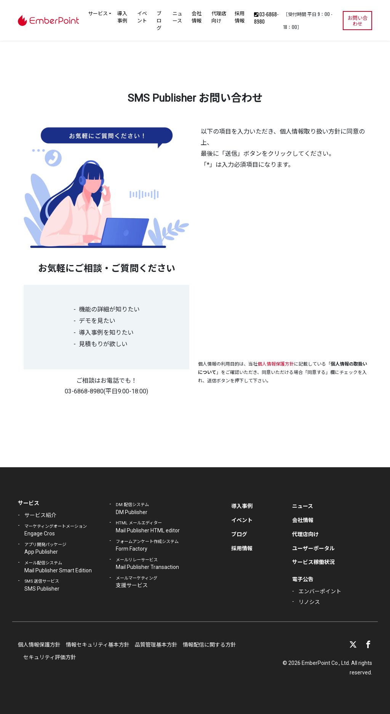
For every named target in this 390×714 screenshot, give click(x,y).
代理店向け (218, 16)
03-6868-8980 (266, 17)
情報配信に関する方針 (209, 645)
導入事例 (122, 16)
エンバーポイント (320, 591)
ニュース (177, 16)
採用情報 (240, 16)
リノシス (309, 602)
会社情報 (196, 16)
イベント (142, 16)
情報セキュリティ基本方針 (97, 645)
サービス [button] (98, 13)
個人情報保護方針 (275, 364)
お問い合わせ (358, 20)
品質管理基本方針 (156, 645)
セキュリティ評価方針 (49, 657)
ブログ (159, 20)
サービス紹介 (40, 515)
